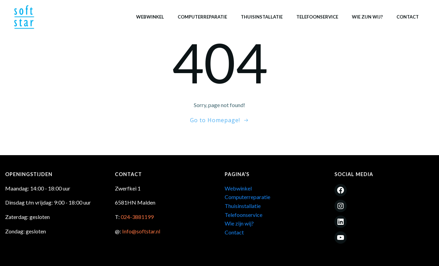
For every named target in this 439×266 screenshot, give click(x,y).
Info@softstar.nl (141, 231)
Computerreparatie (202, 17)
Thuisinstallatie (262, 17)
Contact (407, 17)
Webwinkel (150, 17)
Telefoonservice (317, 17)
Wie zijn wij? (367, 17)
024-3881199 (137, 216)
